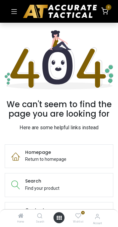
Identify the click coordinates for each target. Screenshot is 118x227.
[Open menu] (59, 218)
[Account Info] (97, 216)
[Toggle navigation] (14, 11)
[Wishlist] (78, 216)
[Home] (21, 216)
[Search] (40, 216)
